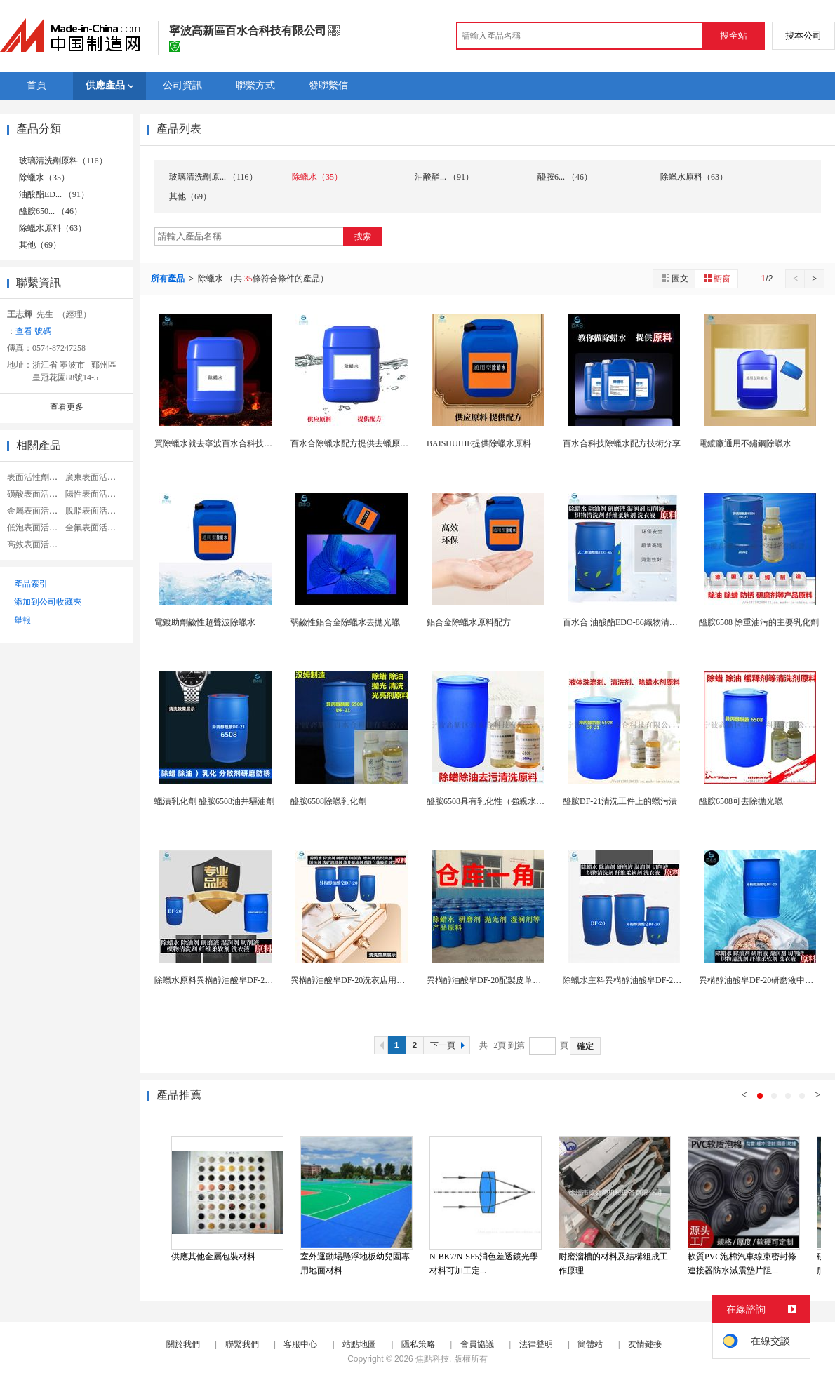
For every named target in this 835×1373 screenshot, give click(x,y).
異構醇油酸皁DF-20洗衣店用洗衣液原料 (364, 980)
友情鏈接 (645, 1344)
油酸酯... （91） (444, 177)
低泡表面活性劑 (36, 528)
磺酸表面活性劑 (36, 494)
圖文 (674, 278)
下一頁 (449, 1045)
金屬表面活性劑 (36, 511)
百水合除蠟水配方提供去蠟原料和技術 (362, 443)
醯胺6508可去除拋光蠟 (741, 801)
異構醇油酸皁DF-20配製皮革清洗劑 (492, 980)
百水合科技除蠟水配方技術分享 (622, 443)
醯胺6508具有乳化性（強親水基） (490, 801)
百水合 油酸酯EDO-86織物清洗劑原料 (633, 622)
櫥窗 (716, 278)
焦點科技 (432, 1359)
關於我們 (183, 1344)
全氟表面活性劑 (94, 528)
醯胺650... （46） (50, 211)
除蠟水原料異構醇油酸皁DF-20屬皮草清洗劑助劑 (245, 980)
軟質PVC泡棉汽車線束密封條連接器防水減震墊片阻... (742, 1263)
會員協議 (477, 1344)
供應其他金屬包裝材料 (213, 1256)
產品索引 (31, 584)
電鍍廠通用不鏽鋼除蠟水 (745, 443)
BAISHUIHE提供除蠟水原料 (479, 443)
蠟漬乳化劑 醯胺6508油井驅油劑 (214, 801)
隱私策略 (418, 1344)
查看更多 (67, 407)
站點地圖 (359, 1344)
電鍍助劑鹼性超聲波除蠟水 (204, 622)
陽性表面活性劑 (94, 494)
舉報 (22, 620)
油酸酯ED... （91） (54, 194)
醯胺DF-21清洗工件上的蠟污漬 (620, 801)
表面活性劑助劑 (36, 477)
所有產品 (169, 278)
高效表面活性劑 (36, 544)
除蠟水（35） (44, 177)
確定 (585, 1046)
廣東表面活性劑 (94, 477)
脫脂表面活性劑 (94, 511)
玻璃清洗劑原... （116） (213, 177)
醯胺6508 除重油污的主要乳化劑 (759, 622)
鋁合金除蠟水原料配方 (469, 622)
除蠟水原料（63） (52, 228)
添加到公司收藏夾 (47, 602)
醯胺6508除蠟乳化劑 (328, 801)
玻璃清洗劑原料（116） (63, 161)
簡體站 (590, 1344)
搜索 (362, 236)
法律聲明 (536, 1344)
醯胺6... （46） (564, 177)
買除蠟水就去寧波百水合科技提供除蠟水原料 (238, 443)
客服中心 (300, 1344)
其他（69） (40, 245)
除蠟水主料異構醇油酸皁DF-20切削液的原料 (645, 980)
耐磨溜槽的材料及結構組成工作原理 (613, 1263)
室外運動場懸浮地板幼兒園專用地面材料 (355, 1263)
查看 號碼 (33, 331)
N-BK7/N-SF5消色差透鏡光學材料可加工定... (483, 1263)
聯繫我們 (242, 1344)
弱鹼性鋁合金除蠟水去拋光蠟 (345, 622)
